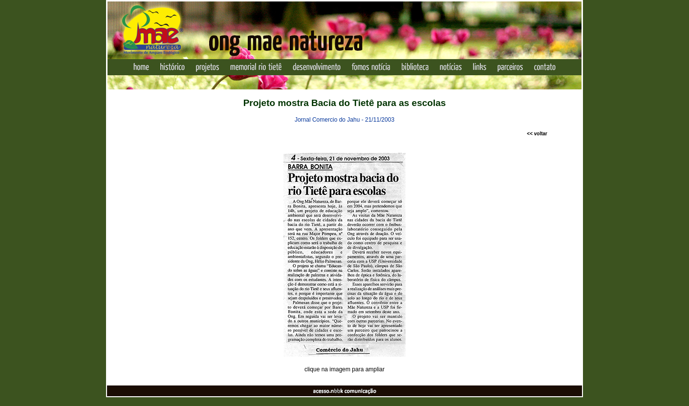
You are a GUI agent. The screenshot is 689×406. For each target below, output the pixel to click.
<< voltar (537, 133)
